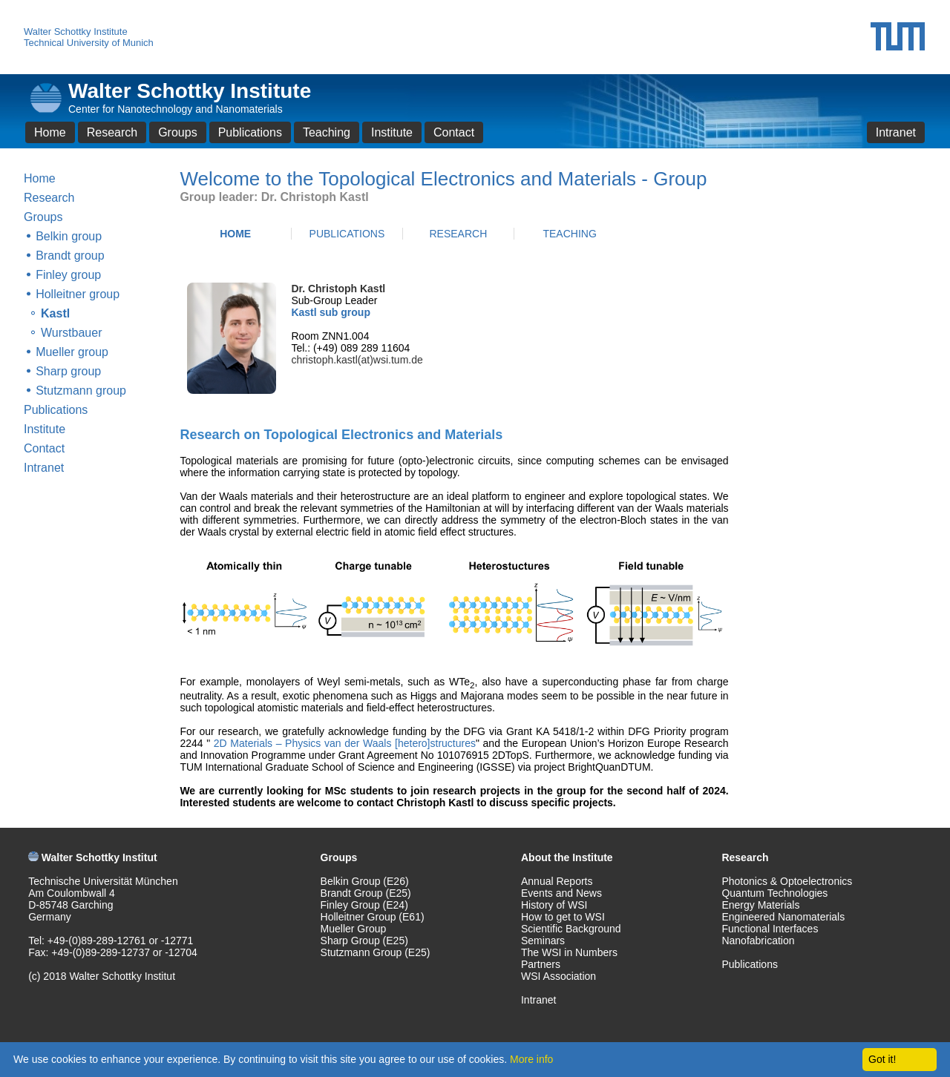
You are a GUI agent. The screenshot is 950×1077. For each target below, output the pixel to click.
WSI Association (558, 976)
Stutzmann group (81, 390)
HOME (235, 234)
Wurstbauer (71, 332)
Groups (177, 132)
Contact (453, 132)
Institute (392, 132)
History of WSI (554, 905)
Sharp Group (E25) (364, 940)
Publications (250, 132)
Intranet (896, 132)
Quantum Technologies (774, 893)
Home (50, 132)
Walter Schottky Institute (76, 31)
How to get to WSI (563, 917)
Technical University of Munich (89, 42)
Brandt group (70, 255)
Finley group (68, 275)
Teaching (326, 132)
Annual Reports (557, 881)
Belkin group (69, 236)
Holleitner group (77, 294)
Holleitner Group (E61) (373, 917)
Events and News (561, 893)
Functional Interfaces (769, 929)
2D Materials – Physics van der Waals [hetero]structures (343, 743)
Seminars (543, 940)
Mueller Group (354, 929)
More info (531, 1059)
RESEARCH (458, 234)
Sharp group (68, 371)
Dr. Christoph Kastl (338, 288)
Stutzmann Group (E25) (375, 952)
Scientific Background (571, 929)
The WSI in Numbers (569, 952)
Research (112, 132)
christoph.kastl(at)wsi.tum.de (356, 360)
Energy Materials (760, 905)
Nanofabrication (757, 940)
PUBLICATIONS (347, 234)
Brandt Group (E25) (366, 893)
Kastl (55, 313)
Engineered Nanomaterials (783, 917)
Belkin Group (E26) (365, 881)
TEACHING (569, 234)
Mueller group (72, 352)
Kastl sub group (330, 312)
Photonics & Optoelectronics (786, 881)
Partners (540, 964)
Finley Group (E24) (364, 905)
